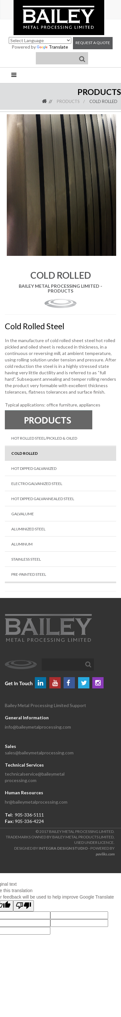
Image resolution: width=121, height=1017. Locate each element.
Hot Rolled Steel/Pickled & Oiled (44, 438)
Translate (52, 47)
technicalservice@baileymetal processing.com (35, 777)
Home (48, 101)
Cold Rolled (103, 101)
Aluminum (22, 544)
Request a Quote (93, 42)
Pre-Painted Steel (28, 574)
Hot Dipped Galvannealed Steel (42, 498)
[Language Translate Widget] (40, 40)
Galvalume (22, 513)
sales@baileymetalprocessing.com (39, 752)
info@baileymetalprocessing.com (38, 727)
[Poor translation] (23, 905)
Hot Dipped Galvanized (33, 468)
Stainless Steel (26, 559)
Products (68, 101)
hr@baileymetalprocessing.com (36, 802)
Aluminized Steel (28, 529)
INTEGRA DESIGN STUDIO (63, 848)
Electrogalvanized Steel (36, 483)
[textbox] (68, 664)
